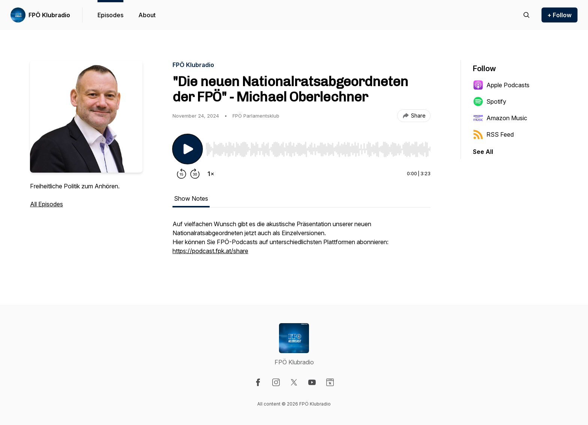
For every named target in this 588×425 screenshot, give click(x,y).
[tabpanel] (301, 241)
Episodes (110, 15)
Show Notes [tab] (191, 198)
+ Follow (560, 15)
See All (483, 151)
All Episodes (46, 204)
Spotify (489, 101)
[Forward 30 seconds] (195, 174)
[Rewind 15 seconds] (181, 174)
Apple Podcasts (501, 85)
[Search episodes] (527, 14)
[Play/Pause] (187, 149)
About (147, 15)
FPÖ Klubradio (49, 15)
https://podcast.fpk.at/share (210, 251)
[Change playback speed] (210, 174)
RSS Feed (493, 134)
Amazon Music (500, 118)
